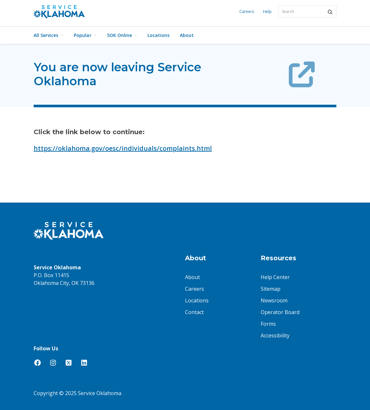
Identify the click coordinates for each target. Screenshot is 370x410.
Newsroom (274, 300)
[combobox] (307, 11)
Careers (246, 11)
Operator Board (280, 312)
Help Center (275, 277)
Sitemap (270, 288)
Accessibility (275, 335)
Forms (268, 323)
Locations (158, 35)
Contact (194, 312)
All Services (48, 35)
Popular (85, 35)
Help (267, 11)
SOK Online (122, 35)
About (187, 35)
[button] (329, 12)
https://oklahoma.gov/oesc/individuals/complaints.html (123, 148)
